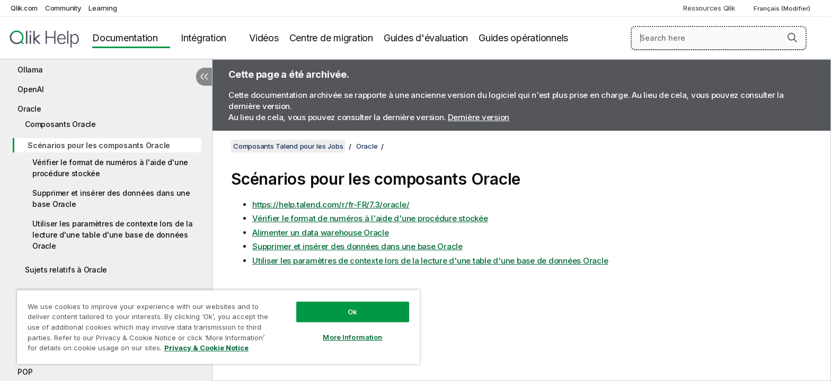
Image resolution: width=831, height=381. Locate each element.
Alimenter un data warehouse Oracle (320, 233)
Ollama (30, 69)
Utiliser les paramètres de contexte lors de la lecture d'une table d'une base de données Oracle (112, 234)
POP (24, 371)
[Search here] (719, 38)
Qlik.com (24, 8)
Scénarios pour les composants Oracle (99, 145)
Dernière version (478, 117)
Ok (352, 311)
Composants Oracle (60, 124)
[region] (218, 326)
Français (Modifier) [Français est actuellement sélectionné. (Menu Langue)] (783, 8)
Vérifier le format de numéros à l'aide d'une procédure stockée (110, 168)
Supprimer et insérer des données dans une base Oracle (111, 198)
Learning (103, 8)
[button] (792, 37)
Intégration (203, 37)
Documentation (125, 37)
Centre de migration (331, 37)
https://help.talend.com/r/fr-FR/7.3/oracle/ (330, 204)
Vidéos (264, 37)
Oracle (29, 108)
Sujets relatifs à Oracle (66, 269)
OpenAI (30, 89)
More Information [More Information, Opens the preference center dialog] (352, 337)
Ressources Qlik (709, 8)
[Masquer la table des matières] (204, 77)
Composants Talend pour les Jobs (288, 146)
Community (63, 8)
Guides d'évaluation (426, 37)
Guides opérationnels (523, 37)
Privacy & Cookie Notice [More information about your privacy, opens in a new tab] (206, 347)
